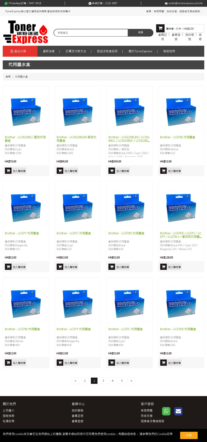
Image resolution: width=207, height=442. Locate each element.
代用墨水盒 (21, 76)
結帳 (200, 37)
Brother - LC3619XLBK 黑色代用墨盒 (76, 139)
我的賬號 (77, 410)
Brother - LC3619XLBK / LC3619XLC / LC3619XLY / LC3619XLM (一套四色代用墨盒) (129, 140)
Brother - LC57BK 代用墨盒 (178, 329)
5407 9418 (35, 3)
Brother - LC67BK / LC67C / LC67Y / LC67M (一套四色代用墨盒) (180, 236)
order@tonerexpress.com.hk (185, 3)
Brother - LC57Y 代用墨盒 (74, 329)
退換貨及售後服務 (189, 11)
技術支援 (172, 11)
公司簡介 (8, 410)
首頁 (148, 11)
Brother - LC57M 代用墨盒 (22, 329)
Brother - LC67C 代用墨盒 (74, 233)
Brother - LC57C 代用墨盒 (125, 329)
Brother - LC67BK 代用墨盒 (126, 233)
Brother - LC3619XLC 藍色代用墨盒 (25, 139)
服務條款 (8, 416)
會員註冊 (162, 37)
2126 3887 (111, 3)
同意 (189, 435)
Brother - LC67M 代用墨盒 (177, 137)
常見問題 (159, 11)
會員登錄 (176, 37)
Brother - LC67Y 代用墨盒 (22, 233)
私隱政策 (8, 421)
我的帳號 (189, 37)
